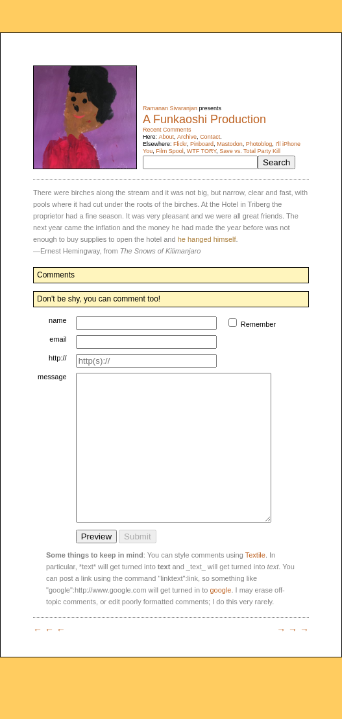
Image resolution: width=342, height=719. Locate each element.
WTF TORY (201, 151)
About (167, 137)
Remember (270, 324)
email (57, 339)
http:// (58, 358)
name (58, 320)
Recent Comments (167, 129)
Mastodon (230, 144)
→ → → (292, 659)
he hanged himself (207, 239)
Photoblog (259, 144)
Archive (187, 137)
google (220, 619)
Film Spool (170, 151)
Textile (255, 584)
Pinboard (202, 144)
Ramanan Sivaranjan (170, 108)
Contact (210, 137)
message (52, 377)
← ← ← (49, 659)
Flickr (180, 144)
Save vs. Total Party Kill (249, 151)
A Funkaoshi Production (204, 119)
